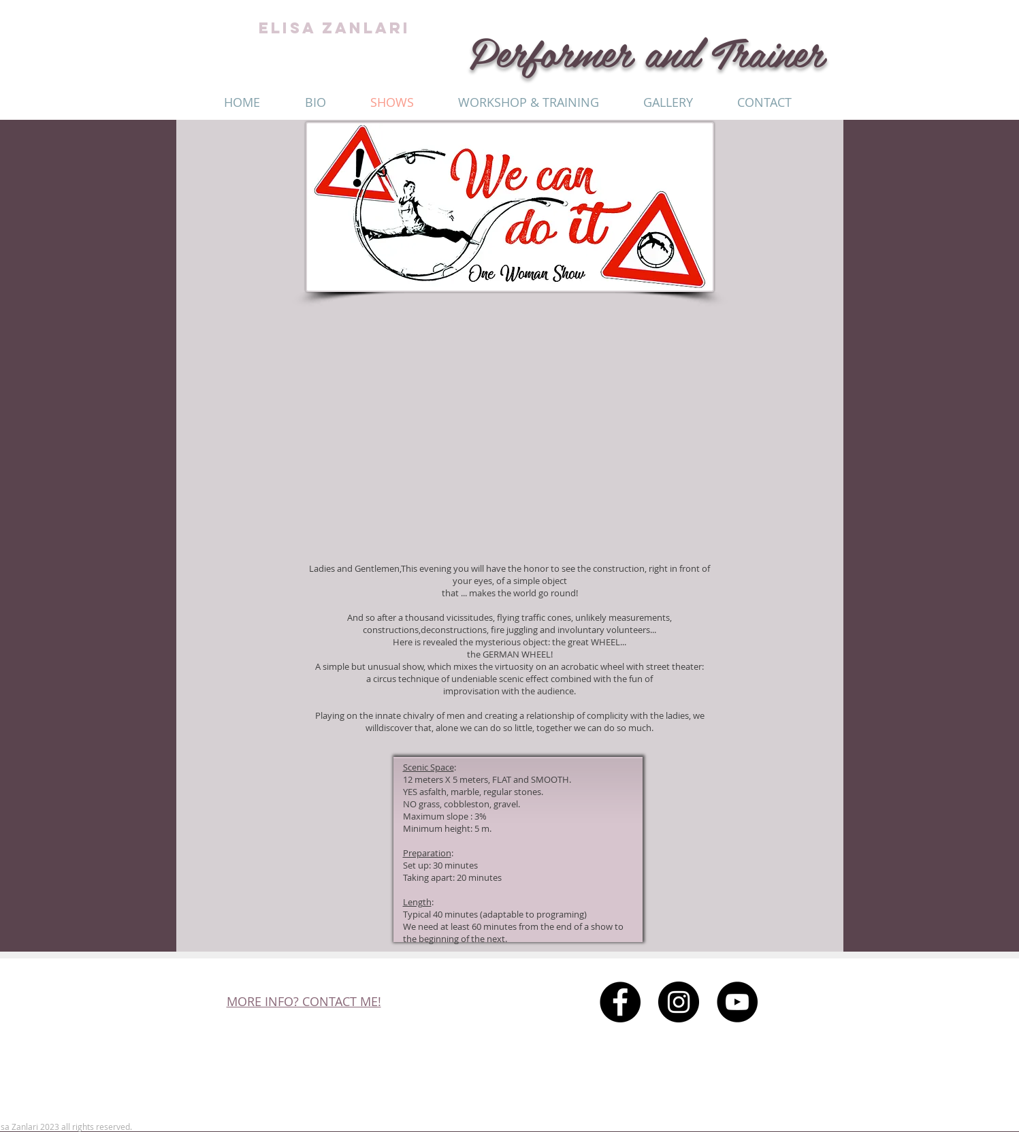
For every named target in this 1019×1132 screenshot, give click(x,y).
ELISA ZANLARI (334, 27)
